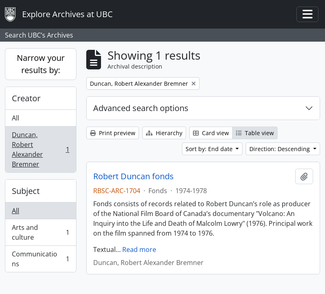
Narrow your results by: (41, 64)
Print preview (112, 133)
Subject (26, 190)
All (15, 118)
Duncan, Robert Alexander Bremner (40, 149)
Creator (26, 98)
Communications (40, 258)
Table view (255, 133)
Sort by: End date (210, 149)
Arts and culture (40, 232)
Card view (211, 133)
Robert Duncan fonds (133, 176)
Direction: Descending (280, 149)
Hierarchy (164, 133)
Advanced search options (140, 108)
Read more (139, 249)
